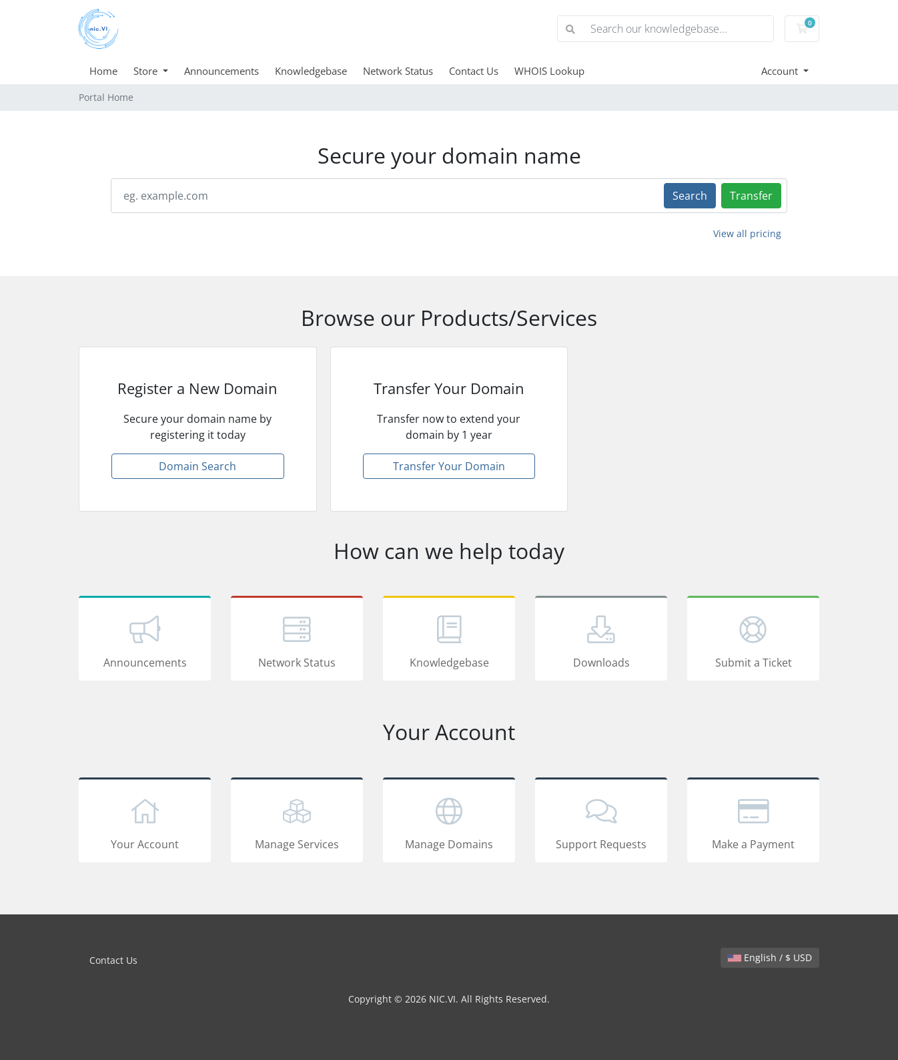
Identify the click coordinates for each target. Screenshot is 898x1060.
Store (146, 70)
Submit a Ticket (753, 640)
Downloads (601, 640)
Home (103, 70)
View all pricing (747, 233)
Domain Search (197, 466)
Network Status (398, 70)
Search (689, 195)
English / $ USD (770, 957)
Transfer (751, 195)
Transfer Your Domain (449, 466)
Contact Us (473, 70)
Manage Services (297, 822)
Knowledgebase (311, 70)
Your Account (145, 822)
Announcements (221, 70)
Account (781, 70)
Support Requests (601, 822)
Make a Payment (753, 822)
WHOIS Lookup (549, 70)
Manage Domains (449, 822)
